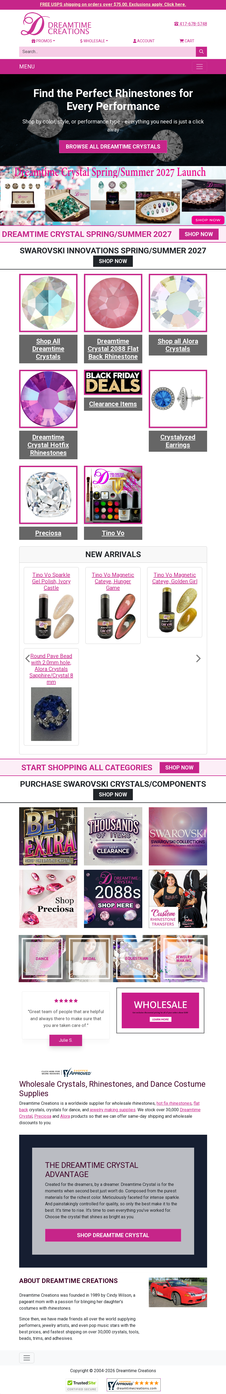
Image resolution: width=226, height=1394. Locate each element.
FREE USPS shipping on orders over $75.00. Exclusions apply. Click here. (113, 4)
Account (144, 41)
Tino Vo (113, 533)
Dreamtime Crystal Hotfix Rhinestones (48, 445)
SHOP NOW (199, 234)
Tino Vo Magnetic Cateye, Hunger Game (113, 581)
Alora (65, 1116)
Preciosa (48, 533)
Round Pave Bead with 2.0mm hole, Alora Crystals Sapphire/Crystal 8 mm (51, 669)
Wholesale (92, 41)
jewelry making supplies (113, 1109)
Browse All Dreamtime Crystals (113, 146)
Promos (42, 41)
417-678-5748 (190, 23)
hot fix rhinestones (174, 1103)
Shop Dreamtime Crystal (113, 1235)
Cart (187, 41)
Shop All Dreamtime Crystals (48, 349)
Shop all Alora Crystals (178, 345)
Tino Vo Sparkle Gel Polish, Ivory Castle (51, 581)
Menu (27, 66)
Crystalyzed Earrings (177, 441)
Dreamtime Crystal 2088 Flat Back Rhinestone (113, 349)
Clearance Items (113, 404)
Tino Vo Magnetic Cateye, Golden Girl (174, 578)
